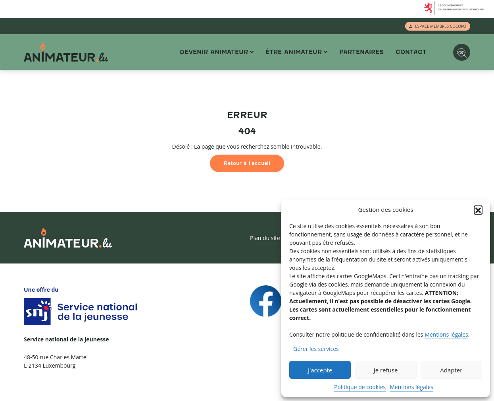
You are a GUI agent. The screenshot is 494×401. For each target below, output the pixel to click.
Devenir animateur (214, 52)
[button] (478, 210)
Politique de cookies (360, 387)
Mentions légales (446, 334)
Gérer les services (316, 349)
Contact (411, 52)
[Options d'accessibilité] (461, 52)
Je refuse (386, 370)
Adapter (451, 370)
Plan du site (265, 238)
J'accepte (320, 370)
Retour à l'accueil (247, 163)
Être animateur (293, 52)
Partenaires (361, 52)
